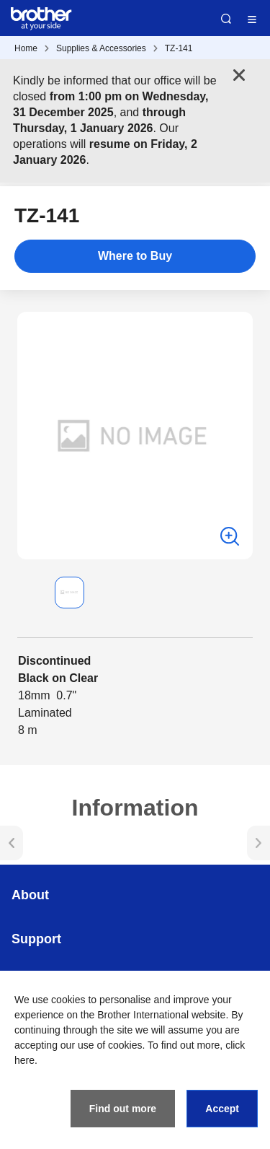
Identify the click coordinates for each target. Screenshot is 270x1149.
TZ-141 (179, 48)
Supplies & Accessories (101, 48)
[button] (28, 592)
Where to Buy (135, 256)
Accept (222, 1108)
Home (25, 48)
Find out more (122, 1108)
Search (226, 19)
